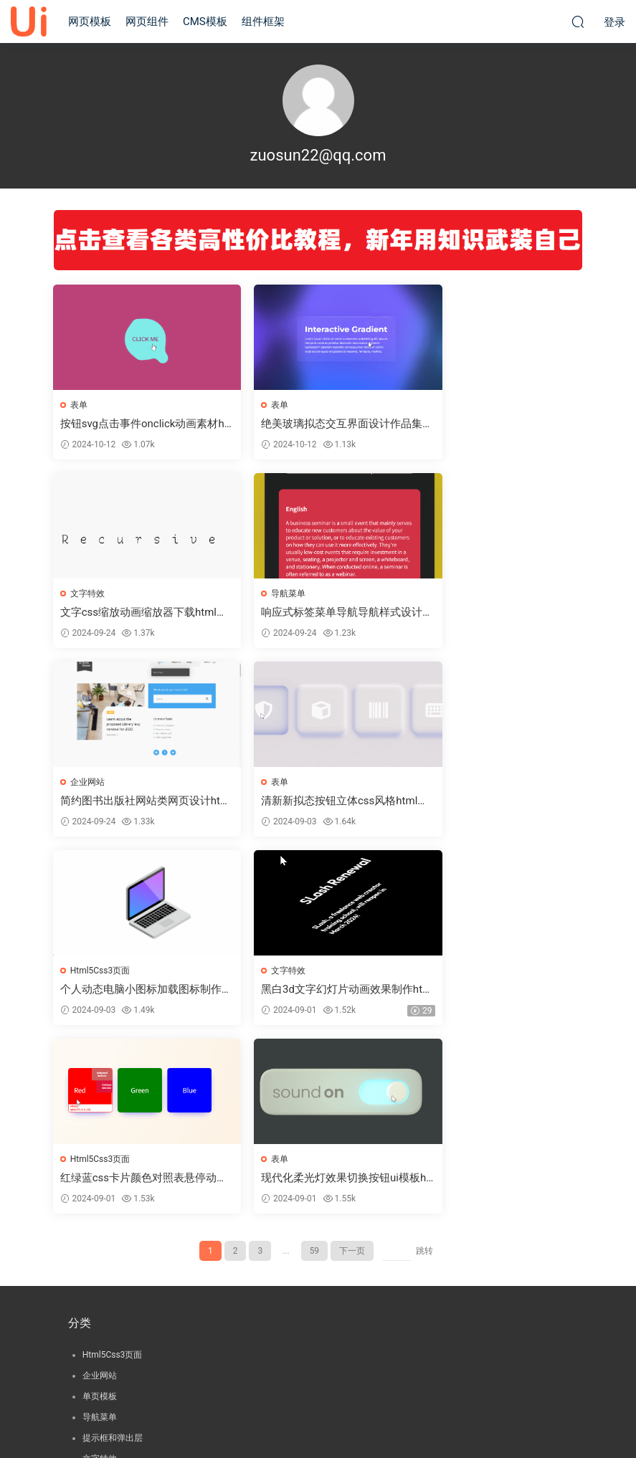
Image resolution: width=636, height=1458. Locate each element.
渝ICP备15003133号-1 (318, 1410)
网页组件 (147, 21)
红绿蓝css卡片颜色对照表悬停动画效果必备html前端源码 (496, 802)
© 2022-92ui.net (318, 1423)
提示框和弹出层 (112, 1253)
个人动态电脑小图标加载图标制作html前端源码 (136, 802)
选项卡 (95, 1357)
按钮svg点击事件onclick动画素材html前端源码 (135, 424)
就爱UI (29, 21)
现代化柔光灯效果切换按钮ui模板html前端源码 (135, 992)
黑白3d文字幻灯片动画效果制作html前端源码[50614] (318, 802)
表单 (79, 405)
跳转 (424, 1066)
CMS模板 (205, 21)
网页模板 (89, 21)
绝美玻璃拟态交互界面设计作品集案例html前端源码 (317, 424)
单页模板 (99, 1211)
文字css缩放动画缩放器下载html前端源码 (495, 424)
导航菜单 (88, 594)
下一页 (352, 1066)
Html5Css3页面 (101, 783)
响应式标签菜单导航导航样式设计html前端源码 (136, 613)
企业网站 (269, 594)
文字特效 (450, 405)
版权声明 (318, 1397)
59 (315, 1066)
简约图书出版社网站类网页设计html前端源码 (317, 613)
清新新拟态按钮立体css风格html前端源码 (495, 613)
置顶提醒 (99, 1315)
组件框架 (263, 21)
